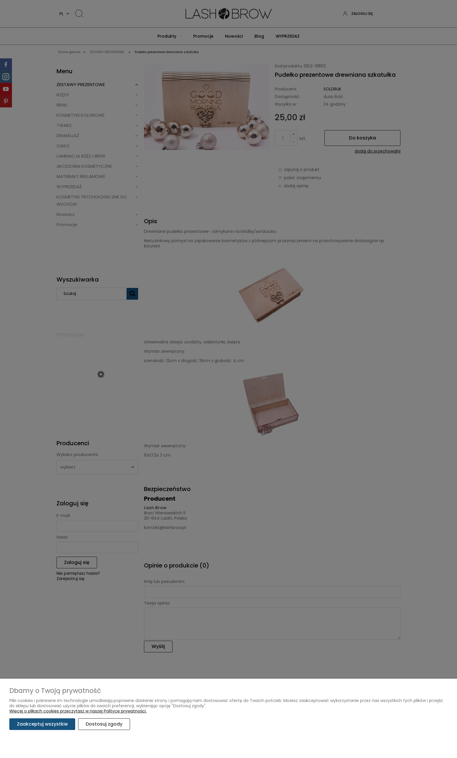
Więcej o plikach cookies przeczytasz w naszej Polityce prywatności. (78, 711)
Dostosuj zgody (104, 724)
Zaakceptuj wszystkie (42, 724)
